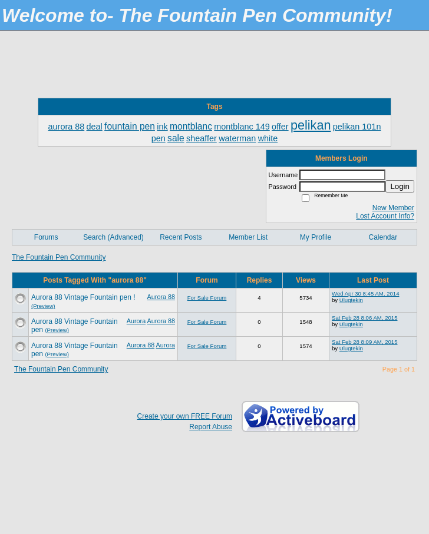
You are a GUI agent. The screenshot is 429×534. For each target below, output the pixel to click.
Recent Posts (181, 237)
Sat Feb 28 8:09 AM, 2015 (364, 342)
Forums (46, 237)
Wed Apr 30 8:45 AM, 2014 (366, 293)
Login (400, 186)
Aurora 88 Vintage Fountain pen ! (83, 297)
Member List (248, 237)
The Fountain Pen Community (58, 257)
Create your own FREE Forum (184, 416)
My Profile (315, 237)
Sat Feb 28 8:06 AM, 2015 (364, 317)
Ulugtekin (351, 300)
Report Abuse (210, 427)
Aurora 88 (161, 296)
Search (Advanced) (113, 237)
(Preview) (43, 306)
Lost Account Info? (385, 216)
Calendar (382, 237)
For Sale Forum (207, 297)
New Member (393, 208)
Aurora (136, 320)
